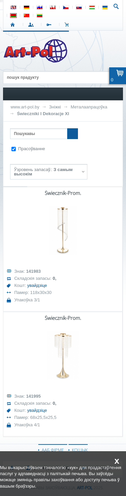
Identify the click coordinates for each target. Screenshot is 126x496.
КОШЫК (68, 24)
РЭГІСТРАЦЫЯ (50, 24)
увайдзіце (37, 285)
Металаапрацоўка (89, 106)
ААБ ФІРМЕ (53, 450)
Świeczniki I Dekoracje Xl (43, 113)
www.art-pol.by (24, 106)
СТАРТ (14, 24)
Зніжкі (55, 106)
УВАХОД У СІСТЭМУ (32, 24)
